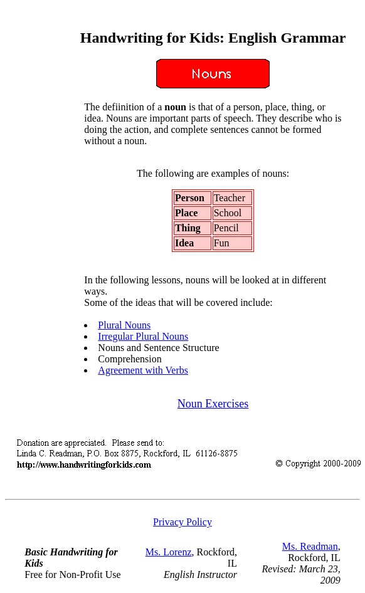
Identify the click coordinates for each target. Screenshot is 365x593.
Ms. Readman (310, 546)
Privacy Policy (182, 522)
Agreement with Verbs (143, 370)
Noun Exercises (212, 403)
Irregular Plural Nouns (143, 336)
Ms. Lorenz (168, 552)
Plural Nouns (124, 325)
